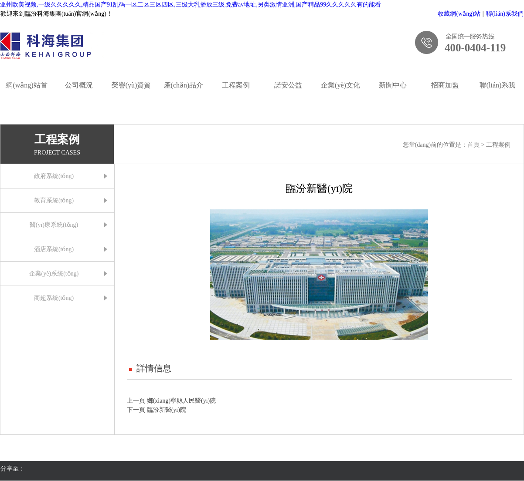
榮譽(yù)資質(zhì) (131, 87)
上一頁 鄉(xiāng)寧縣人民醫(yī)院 (171, 400)
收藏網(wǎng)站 (459, 13)
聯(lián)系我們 (505, 13)
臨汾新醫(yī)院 (319, 188)
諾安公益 (288, 85)
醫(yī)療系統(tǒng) (54, 225)
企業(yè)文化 (340, 85)
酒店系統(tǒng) (54, 249)
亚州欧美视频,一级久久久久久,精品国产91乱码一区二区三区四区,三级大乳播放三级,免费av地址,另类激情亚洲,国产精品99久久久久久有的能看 (190, 4)
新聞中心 (393, 85)
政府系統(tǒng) (54, 176)
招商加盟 (445, 85)
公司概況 (79, 85)
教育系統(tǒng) (54, 200)
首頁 (474, 144)
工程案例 (236, 85)
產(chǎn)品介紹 (184, 87)
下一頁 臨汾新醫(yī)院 (156, 410)
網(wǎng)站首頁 (26, 87)
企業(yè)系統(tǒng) (54, 273)
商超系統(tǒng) (54, 298)
